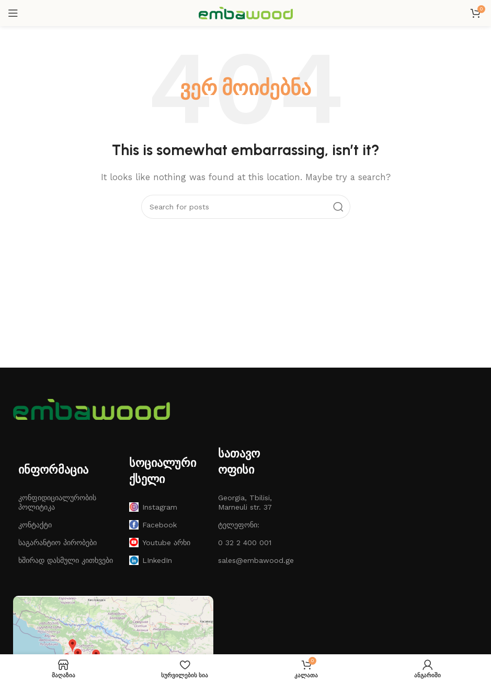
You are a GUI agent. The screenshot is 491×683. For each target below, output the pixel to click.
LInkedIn (150, 560)
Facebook (153, 524)
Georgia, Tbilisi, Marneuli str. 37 (245, 502)
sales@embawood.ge (246, 560)
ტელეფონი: (238, 525)
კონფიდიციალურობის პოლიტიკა (57, 502)
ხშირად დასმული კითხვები (65, 560)
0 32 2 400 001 (244, 542)
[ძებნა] (245, 207)
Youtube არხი (159, 542)
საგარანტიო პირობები (57, 542)
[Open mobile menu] (13, 13)
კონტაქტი (35, 525)
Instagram (153, 507)
